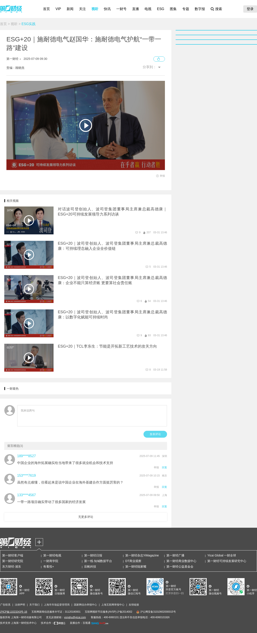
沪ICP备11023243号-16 (13, 611)
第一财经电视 (52, 555)
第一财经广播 (175, 555)
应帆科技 (90, 566)
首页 (46, 9)
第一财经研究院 (12, 561)
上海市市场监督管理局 (57, 604)
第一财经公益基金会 (179, 566)
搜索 (218, 9)
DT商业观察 (133, 561)
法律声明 (20, 604)
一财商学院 (50, 561)
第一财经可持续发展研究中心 (226, 561)
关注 (82, 9)
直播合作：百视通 (80, 622)
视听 (94, 9)
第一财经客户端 (12, 555)
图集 (173, 9)
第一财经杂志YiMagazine (142, 555)
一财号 (121, 9)
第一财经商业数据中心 (181, 561)
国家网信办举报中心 (85, 604)
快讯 (107, 9)
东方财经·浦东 (11, 566)
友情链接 (134, 604)
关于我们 (34, 604)
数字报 (200, 9)
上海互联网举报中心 (112, 604)
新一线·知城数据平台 (98, 561)
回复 (164, 467)
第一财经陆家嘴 (135, 566)
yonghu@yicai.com (75, 617)
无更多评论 (85, 516)
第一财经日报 (93, 555)
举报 (156, 467)
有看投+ (48, 566)
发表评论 (155, 434)
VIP (58, 9)
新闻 (70, 9)
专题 (185, 9)
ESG (160, 9)
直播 (135, 9)
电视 (148, 9)
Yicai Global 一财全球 (221, 555)
